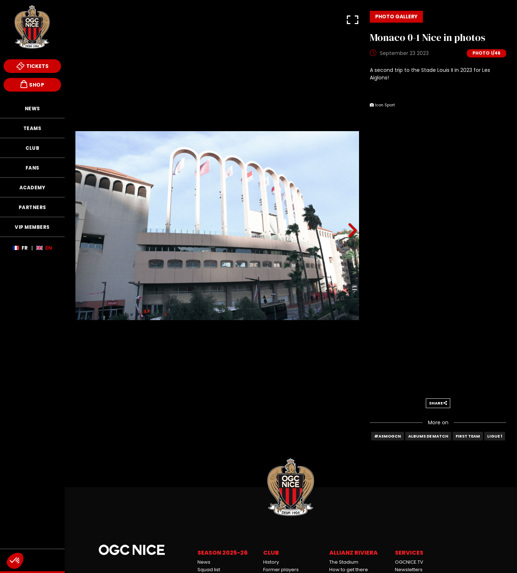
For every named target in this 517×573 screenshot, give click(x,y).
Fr (25, 247)
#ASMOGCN (387, 436)
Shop (32, 84)
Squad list (208, 569)
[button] (352, 17)
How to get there (348, 569)
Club (32, 148)
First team (468, 436)
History (271, 562)
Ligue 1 (494, 436)
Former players (281, 569)
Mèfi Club (32, 538)
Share (438, 403)
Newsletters (409, 569)
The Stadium (343, 562)
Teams (32, 128)
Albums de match (428, 436)
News (32, 108)
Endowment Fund (32, 560)
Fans (32, 168)
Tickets (32, 66)
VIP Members (32, 227)
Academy (32, 187)
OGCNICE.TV (409, 562)
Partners (32, 207)
